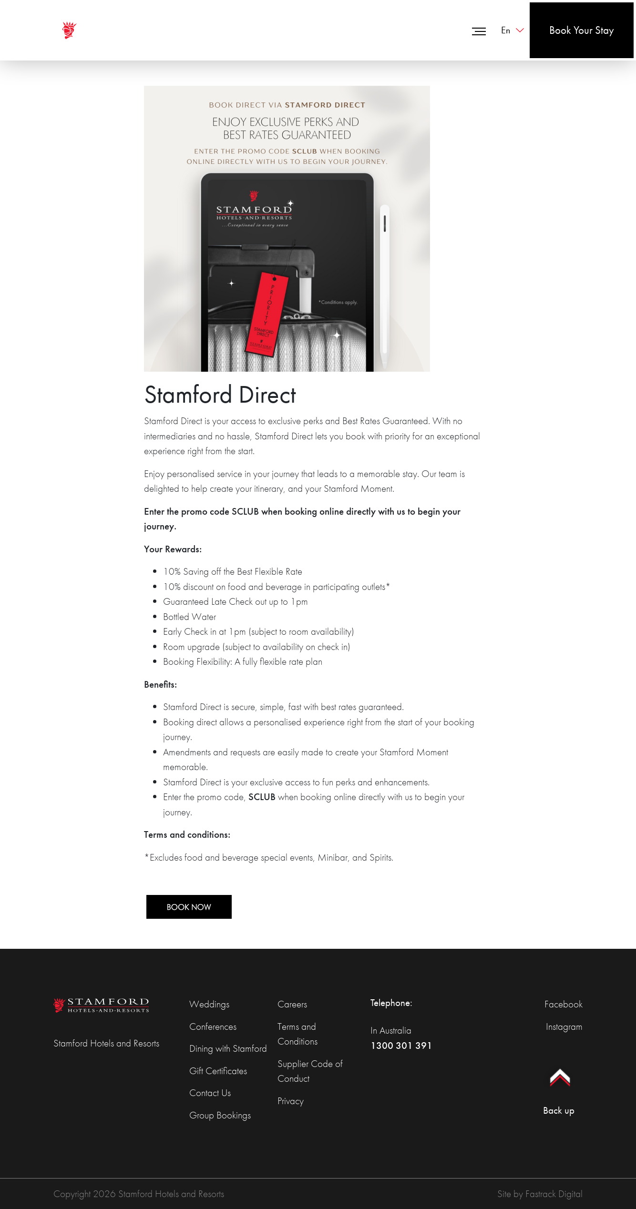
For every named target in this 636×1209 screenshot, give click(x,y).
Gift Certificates (218, 1070)
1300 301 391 (401, 1045)
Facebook (563, 1003)
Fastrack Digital (554, 1193)
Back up (558, 1086)
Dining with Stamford (228, 1048)
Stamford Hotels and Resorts (106, 1042)
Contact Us (210, 1092)
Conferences (212, 1026)
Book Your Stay (581, 30)
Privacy (290, 1100)
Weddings (209, 1003)
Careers (292, 1003)
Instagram (564, 1026)
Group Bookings (220, 1114)
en (505, 30)
